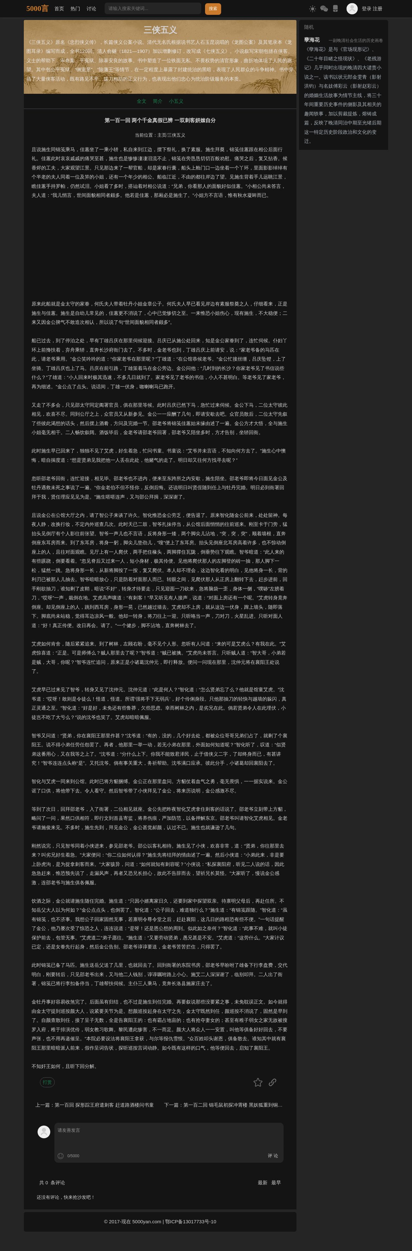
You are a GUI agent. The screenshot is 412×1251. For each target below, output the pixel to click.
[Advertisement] (160, 254)
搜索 (213, 8)
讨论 (91, 8)
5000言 (37, 9)
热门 (75, 8)
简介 (158, 101)
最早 (276, 1182)
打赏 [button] (47, 1082)
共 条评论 (52, 1182)
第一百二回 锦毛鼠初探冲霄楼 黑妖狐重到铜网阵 (235, 1105)
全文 (141, 101)
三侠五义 (176, 135)
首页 (59, 8)
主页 (161, 135)
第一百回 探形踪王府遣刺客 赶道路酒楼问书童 (104, 1105)
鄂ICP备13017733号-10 (190, 1221)
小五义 (176, 101)
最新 (263, 1182)
